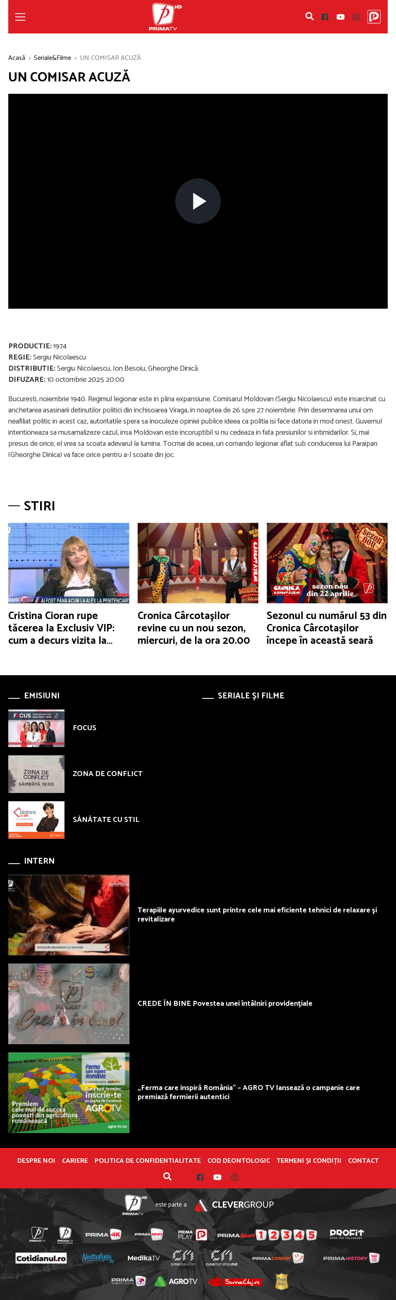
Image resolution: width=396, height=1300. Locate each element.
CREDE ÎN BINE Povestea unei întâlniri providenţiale (225, 1004)
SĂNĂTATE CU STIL (106, 820)
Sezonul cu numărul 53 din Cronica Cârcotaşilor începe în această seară (327, 628)
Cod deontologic (239, 1161)
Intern (39, 861)
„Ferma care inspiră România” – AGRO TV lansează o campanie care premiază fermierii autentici (249, 1092)
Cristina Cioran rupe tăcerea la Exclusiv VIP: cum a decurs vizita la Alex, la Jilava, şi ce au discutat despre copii (61, 640)
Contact (363, 1161)
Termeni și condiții (309, 1161)
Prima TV (165, 17)
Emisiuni (42, 696)
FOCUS (84, 728)
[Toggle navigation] (20, 17)
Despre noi (36, 1161)
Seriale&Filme (52, 58)
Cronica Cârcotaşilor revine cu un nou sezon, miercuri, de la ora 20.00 (194, 628)
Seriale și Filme (251, 696)
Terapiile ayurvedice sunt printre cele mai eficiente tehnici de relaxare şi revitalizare (257, 915)
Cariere (75, 1161)
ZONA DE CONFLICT (108, 774)
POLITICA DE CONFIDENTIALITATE (148, 1161)
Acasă (16, 58)
